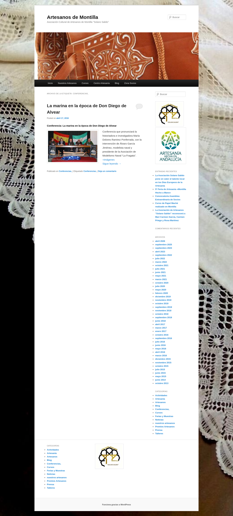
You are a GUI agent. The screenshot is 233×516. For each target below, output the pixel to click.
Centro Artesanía (102, 83)
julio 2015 (160, 369)
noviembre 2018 (163, 310)
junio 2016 (160, 345)
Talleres (159, 433)
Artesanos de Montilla (72, 17)
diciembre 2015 (163, 359)
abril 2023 (160, 251)
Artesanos (160, 402)
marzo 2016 (161, 355)
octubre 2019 (161, 303)
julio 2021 (160, 269)
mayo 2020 (160, 289)
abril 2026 (160, 241)
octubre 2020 (161, 283)
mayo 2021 (160, 275)
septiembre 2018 (163, 317)
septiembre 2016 (163, 338)
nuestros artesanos (165, 423)
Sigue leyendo (111, 163)
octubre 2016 (161, 335)
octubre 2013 (161, 383)
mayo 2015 (160, 376)
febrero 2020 (161, 293)
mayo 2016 (160, 348)
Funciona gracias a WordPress (116, 505)
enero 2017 (160, 331)
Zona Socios (130, 83)
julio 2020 (160, 286)
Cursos (85, 83)
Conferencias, (65, 171)
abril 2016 (160, 352)
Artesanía (160, 399)
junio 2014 (160, 380)
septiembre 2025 (163, 244)
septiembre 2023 (163, 248)
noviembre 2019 (163, 300)
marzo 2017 (161, 328)
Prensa (158, 430)
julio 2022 (160, 258)
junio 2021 (160, 272)
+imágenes (108, 159)
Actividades (161, 395)
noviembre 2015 (163, 362)
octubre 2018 (161, 314)
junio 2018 (160, 321)
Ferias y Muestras (164, 416)
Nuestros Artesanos (67, 83)
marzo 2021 (161, 279)
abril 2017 (160, 324)
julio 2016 (160, 341)
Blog (117, 83)
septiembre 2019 (163, 307)
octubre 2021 (161, 265)
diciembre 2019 (163, 296)
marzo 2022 (161, 262)
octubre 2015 (161, 366)
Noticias (159, 419)
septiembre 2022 (163, 255)
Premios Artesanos (165, 426)
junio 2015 (160, 373)
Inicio (50, 83)
